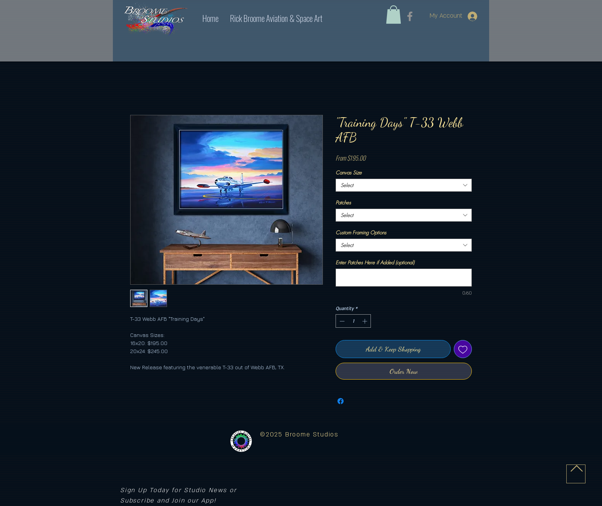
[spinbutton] (353, 321)
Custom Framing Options (361, 232)
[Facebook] (410, 16)
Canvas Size (349, 172)
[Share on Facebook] (340, 401)
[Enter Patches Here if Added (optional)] (403, 277)
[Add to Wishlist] (463, 349)
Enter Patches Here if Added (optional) (375, 262)
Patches (343, 202)
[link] (393, 14)
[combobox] (404, 185)
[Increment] (365, 321)
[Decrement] (341, 321)
